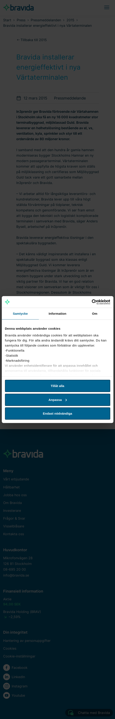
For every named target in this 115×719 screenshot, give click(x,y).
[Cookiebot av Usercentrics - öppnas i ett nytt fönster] (91, 302)
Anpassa (57, 399)
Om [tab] (94, 313)
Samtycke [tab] (20, 313)
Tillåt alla (57, 386)
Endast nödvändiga (57, 413)
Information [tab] (58, 313)
